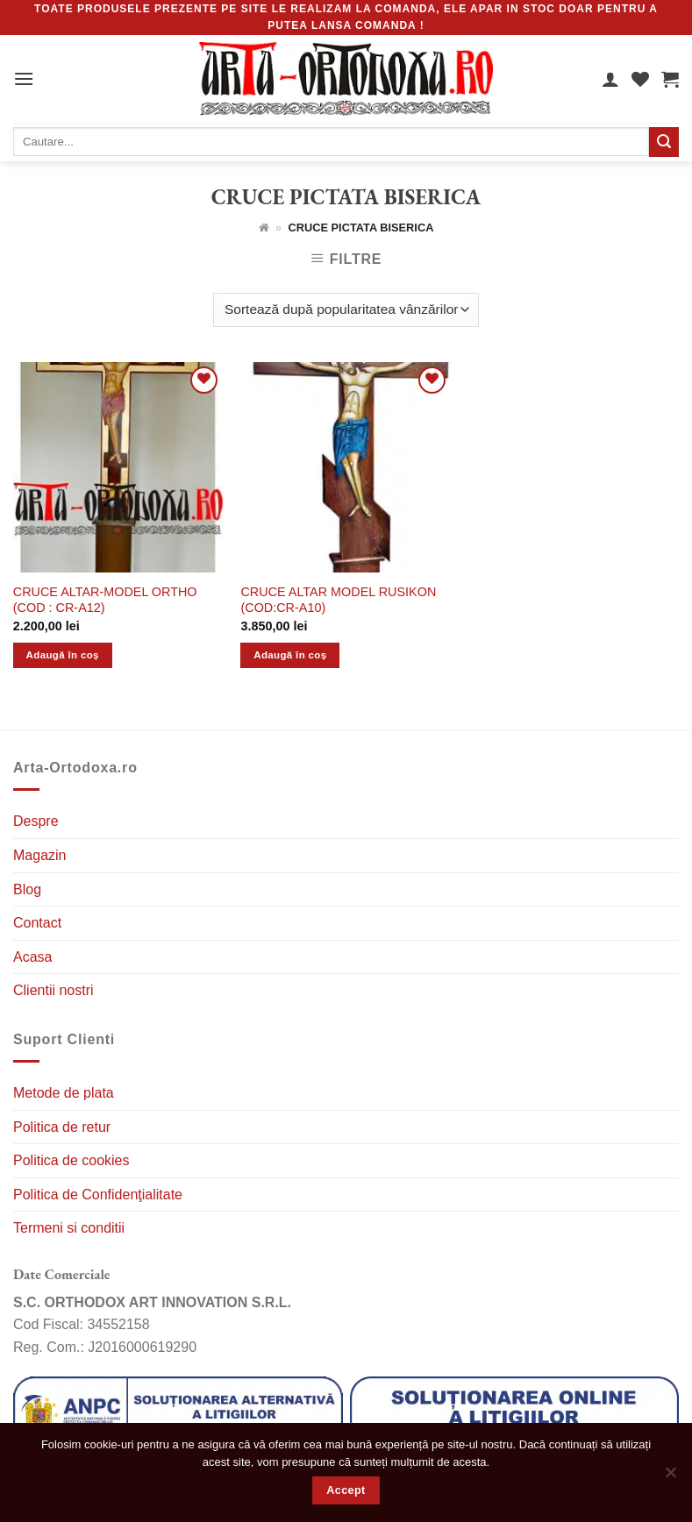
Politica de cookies (71, 1160)
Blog (27, 889)
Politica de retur (62, 1127)
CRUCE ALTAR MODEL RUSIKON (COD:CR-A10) (338, 600)
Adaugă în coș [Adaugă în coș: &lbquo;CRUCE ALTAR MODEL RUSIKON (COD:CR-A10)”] (289, 655)
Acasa (32, 956)
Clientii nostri (53, 990)
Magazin (39, 855)
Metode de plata (63, 1092)
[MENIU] (23, 78)
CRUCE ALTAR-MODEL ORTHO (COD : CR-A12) (105, 600)
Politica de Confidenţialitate (97, 1194)
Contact (37, 922)
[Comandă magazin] (345, 310)
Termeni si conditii (69, 1227)
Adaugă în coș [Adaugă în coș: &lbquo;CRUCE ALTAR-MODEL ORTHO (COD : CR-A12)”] (62, 655)
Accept (345, 1490)
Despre (36, 821)
